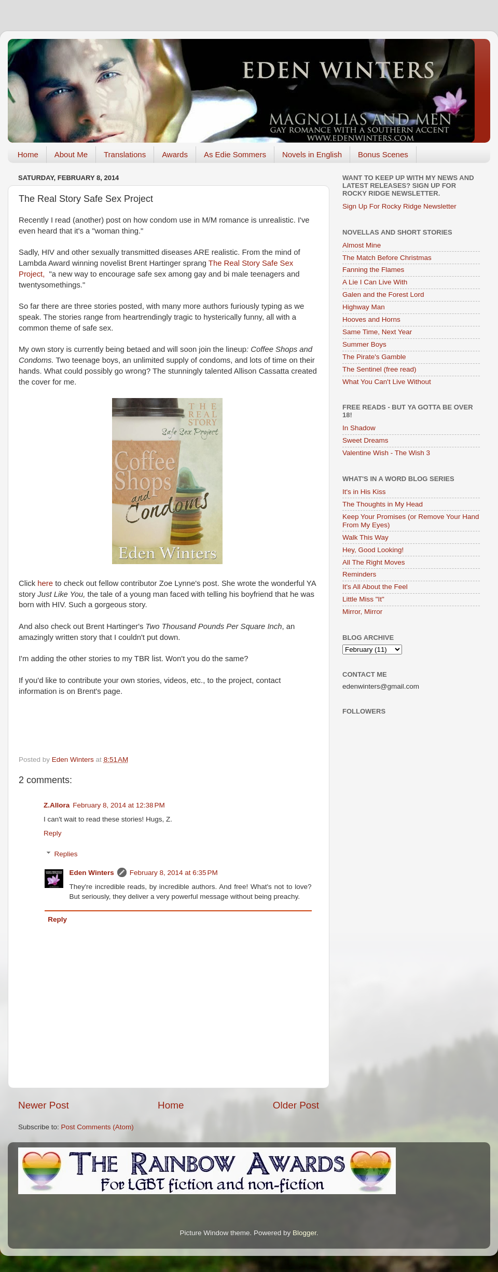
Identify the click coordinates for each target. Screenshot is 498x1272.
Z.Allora (57, 805)
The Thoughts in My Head (382, 504)
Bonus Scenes (383, 154)
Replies (66, 854)
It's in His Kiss (364, 492)
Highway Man (363, 307)
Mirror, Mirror (362, 612)
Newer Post (43, 1105)
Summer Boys (364, 344)
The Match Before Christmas (387, 258)
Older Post (296, 1105)
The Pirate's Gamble (374, 357)
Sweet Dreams (365, 440)
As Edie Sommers (235, 154)
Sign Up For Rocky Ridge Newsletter (399, 206)
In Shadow (359, 428)
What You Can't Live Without (386, 382)
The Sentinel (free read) (379, 369)
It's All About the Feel (375, 587)
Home (28, 154)
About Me (71, 154)
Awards (175, 154)
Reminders (359, 574)
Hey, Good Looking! (373, 550)
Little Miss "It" (363, 599)
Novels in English (312, 154)
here (46, 583)
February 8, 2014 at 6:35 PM (174, 873)
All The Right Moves (373, 562)
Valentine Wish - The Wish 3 (386, 453)
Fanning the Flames (373, 269)
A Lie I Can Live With (374, 282)
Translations (125, 154)
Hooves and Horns (371, 319)
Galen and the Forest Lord (383, 294)
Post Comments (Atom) (97, 1127)
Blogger (304, 1233)
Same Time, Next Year (377, 332)
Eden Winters (92, 873)
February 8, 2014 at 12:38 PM (118, 805)
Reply (53, 833)
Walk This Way (365, 537)
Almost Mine (361, 245)
